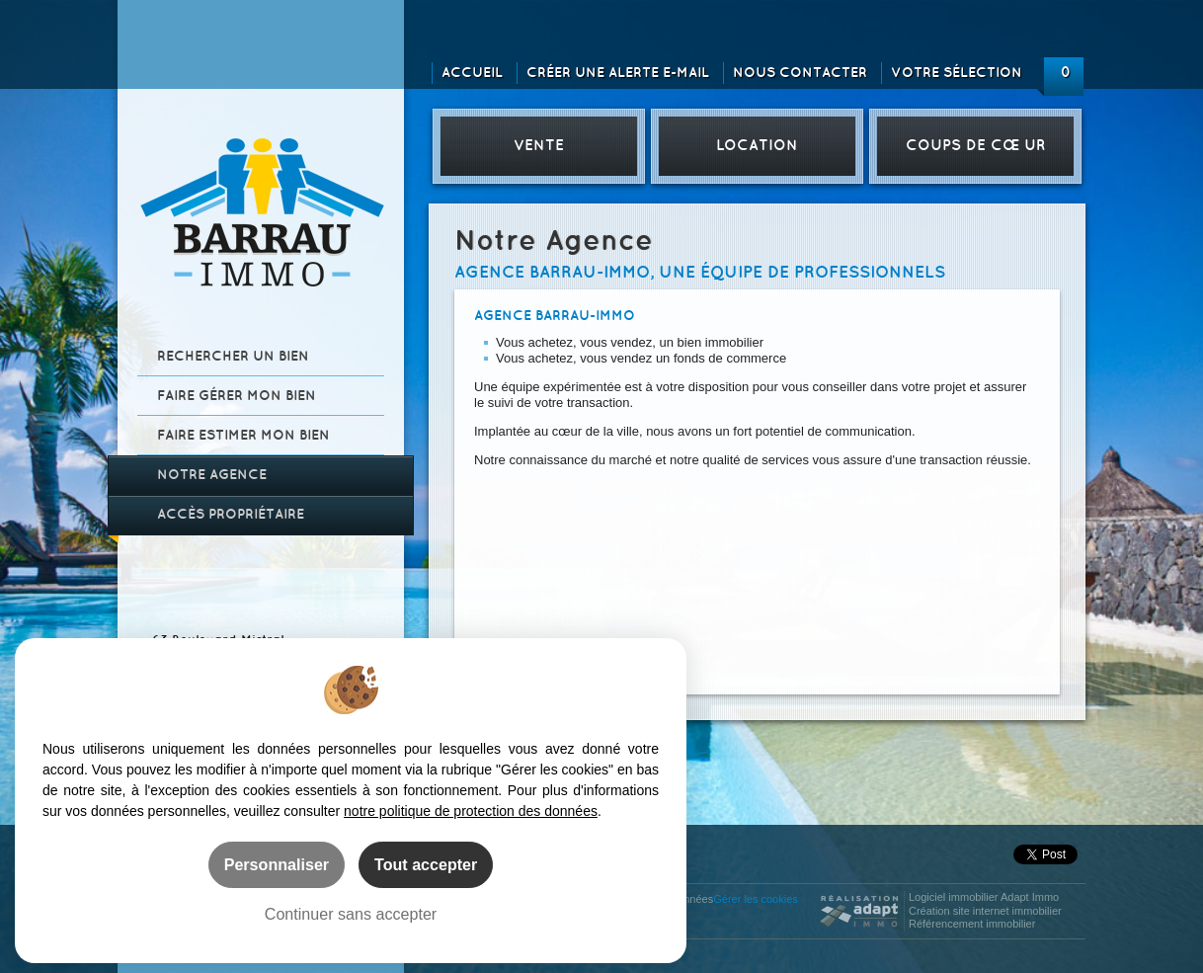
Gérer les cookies (755, 899)
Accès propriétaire (230, 514)
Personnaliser (276, 864)
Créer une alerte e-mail (617, 72)
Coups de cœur (975, 146)
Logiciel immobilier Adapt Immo (984, 897)
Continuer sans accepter (351, 914)
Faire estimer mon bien (243, 435)
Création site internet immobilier (985, 911)
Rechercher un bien (233, 356)
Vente (539, 146)
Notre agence (212, 474)
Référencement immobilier (972, 924)
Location (757, 146)
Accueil (472, 72)
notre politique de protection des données (471, 811)
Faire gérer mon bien (236, 395)
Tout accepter (425, 864)
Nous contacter (800, 72)
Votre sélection (956, 72)
